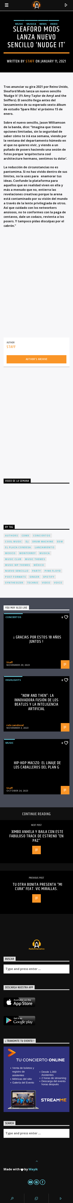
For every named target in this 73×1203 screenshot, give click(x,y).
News (43, 24)
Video (54, 24)
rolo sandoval (15, 725)
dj (27, 541)
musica (45, 553)
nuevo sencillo (16, 570)
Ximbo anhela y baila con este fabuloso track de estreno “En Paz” (36, 836)
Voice (58, 582)
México (39, 565)
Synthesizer (14, 582)
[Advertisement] (36, 419)
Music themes (35, 559)
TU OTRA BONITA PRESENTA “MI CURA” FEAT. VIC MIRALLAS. (37, 886)
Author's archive (36, 359)
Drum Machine (42, 541)
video (46, 582)
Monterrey (27, 553)
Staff (30, 61)
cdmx (25, 535)
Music (19, 24)
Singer (34, 576)
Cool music (13, 541)
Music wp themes (17, 565)
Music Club (13, 559)
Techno (32, 582)
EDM (60, 541)
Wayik (33, 1169)
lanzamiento (44, 547)
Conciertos (13, 617)
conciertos (41, 535)
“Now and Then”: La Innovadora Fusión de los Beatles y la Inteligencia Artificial (36, 702)
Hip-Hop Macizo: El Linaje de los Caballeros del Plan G (37, 765)
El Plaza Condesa (18, 547)
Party (36, 570)
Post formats (15, 576)
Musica (31, 24)
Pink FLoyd (53, 570)
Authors (11, 535)
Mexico (10, 553)
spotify (48, 576)
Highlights (13, 680)
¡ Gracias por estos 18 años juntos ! (37, 639)
